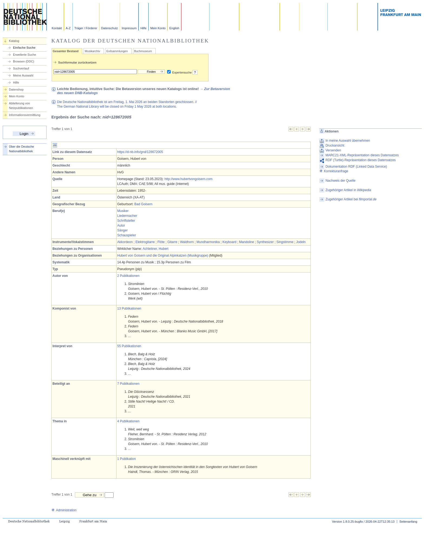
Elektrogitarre (145, 242)
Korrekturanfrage (333, 171)
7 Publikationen (128, 384)
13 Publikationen (129, 308)
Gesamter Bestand (65, 51)
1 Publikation (126, 459)
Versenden (333, 150)
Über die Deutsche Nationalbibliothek (21, 149)
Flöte (161, 242)
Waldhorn (187, 242)
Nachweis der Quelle (341, 181)
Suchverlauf (21, 68)
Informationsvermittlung (24, 115)
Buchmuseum (143, 51)
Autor (121, 225)
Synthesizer (265, 242)
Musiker (123, 211)
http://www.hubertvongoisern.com (188, 179)
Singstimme (284, 242)
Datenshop (16, 89)
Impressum (129, 28)
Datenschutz (109, 28)
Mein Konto (158, 28)
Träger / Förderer (85, 28)
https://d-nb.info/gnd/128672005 (140, 152)
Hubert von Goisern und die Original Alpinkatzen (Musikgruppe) (162, 255)
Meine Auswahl (23, 75)
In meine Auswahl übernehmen (348, 140)
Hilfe (143, 28)
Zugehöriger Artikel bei (351, 199)
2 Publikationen (128, 276)
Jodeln (301, 242)
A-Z (68, 28)
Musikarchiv (92, 51)
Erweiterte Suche (24, 54)
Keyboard (229, 242)
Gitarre (172, 242)
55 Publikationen (129, 346)
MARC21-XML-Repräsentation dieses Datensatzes (362, 155)
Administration (64, 510)
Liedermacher (127, 216)
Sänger (122, 230)
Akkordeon (125, 242)
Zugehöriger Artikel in (348, 190)
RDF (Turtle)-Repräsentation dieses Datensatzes (361, 160)
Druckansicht (335, 145)
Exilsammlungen (117, 51)
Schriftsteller (126, 221)
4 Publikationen (128, 421)
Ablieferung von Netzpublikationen (21, 106)
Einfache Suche (24, 47)
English (174, 28)
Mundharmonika (208, 242)
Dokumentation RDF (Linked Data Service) (356, 166)
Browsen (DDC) (23, 61)
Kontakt (57, 28)
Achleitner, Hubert (155, 249)
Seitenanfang (408, 521)
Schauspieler (126, 235)
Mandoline (246, 242)
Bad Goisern (143, 204)
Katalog (14, 40)
